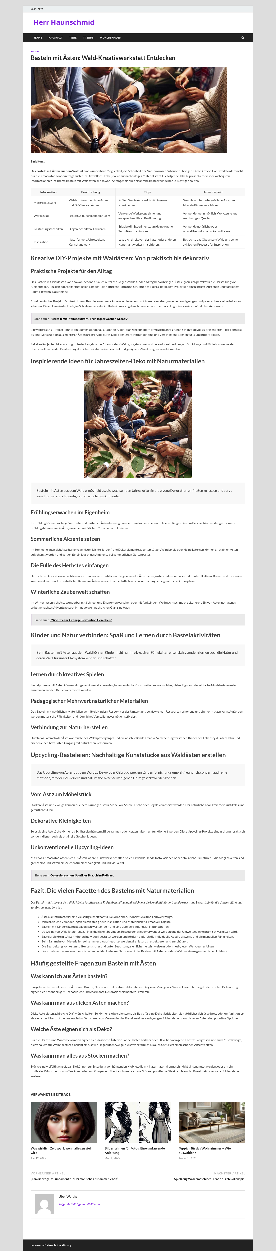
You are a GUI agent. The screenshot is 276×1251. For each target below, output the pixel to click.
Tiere (72, 37)
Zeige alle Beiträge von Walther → (79, 1204)
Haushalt (55, 37)
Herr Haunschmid (64, 22)
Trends (88, 37)
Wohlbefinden (110, 37)
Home (38, 37)
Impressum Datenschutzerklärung (51, 1245)
